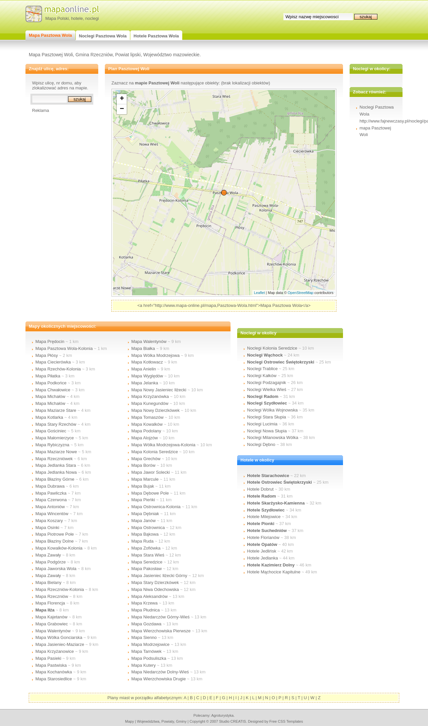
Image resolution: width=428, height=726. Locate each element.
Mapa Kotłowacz (147, 362)
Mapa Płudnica (145, 609)
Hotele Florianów (263, 537)
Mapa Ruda (142, 541)
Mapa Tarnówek (146, 651)
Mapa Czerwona (51, 499)
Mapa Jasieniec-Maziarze (59, 644)
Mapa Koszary (49, 520)
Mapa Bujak (142, 486)
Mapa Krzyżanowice (54, 651)
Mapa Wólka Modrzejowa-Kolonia (163, 444)
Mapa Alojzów (144, 437)
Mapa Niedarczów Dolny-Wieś (160, 671)
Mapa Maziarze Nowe (56, 451)
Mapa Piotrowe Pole (54, 534)
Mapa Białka (143, 348)
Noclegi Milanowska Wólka (272, 437)
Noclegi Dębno (261, 444)
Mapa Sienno (144, 637)
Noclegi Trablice (262, 368)
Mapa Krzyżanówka (150, 396)
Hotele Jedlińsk (261, 551)
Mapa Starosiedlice (53, 678)
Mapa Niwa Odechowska (155, 589)
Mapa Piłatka (47, 375)
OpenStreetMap (301, 293)
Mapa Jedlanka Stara (55, 465)
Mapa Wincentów (51, 513)
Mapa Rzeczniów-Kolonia (59, 589)
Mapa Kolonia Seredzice (154, 451)
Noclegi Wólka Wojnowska (272, 410)
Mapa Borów (143, 465)
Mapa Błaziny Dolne (54, 541)
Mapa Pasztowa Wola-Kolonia (64, 348)
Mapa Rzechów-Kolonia (58, 368)
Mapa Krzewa (144, 603)
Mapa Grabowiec (51, 623)
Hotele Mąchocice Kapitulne (273, 571)
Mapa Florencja (50, 603)
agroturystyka (222, 715)
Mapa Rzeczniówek (54, 458)
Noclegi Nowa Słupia (267, 430)
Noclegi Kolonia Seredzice (272, 348)
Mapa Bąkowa (144, 534)
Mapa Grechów (145, 458)
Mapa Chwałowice (52, 389)
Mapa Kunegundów (149, 403)
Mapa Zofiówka (145, 548)
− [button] (122, 109)
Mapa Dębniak (145, 513)
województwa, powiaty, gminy (162, 721)
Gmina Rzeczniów (93, 54)
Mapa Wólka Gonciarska (58, 637)
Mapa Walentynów (52, 630)
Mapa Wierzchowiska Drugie (158, 678)
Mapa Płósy (46, 355)
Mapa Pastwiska (51, 665)
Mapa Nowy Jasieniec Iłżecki (158, 389)
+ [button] (122, 99)
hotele (77, 18)
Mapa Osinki (47, 527)
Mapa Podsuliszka (148, 658)
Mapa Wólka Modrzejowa (155, 355)
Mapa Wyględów (147, 375)
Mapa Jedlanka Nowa (56, 472)
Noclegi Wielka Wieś (266, 389)
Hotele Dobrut (260, 489)
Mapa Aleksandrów (149, 596)
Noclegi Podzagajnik (266, 382)
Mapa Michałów (50, 396)
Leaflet (259, 293)
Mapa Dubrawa (49, 486)
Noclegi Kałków (262, 375)
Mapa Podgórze (50, 561)
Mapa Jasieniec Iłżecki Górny (159, 575)
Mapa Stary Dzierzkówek (155, 582)
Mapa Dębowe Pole (150, 493)
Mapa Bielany (48, 582)
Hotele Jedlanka (262, 558)
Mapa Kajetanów (51, 616)
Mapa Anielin (143, 368)
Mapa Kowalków (147, 424)
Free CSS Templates (286, 721)
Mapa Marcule (144, 479)
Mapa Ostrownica (148, 527)
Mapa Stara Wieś (147, 555)
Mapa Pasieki (48, 658)
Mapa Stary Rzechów (55, 424)
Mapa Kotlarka (49, 417)
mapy (129, 721)
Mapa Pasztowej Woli (51, 54)
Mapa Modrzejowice (150, 644)
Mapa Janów (143, 520)
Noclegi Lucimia (262, 423)
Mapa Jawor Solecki (150, 472)
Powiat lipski (128, 54)
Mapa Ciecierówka (53, 362)
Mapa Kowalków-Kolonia (58, 548)
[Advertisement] (58, 212)
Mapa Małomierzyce (54, 437)
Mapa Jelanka (144, 382)
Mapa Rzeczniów (51, 596)
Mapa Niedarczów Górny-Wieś (160, 616)
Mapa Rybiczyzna (52, 444)
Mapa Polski (57, 18)
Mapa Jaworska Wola (55, 568)
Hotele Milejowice (263, 516)
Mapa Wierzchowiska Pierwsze (161, 630)
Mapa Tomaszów (147, 417)
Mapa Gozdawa (146, 623)
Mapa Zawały (48, 555)
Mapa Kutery (143, 665)
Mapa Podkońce (50, 382)
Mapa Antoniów (50, 506)
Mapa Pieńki (143, 499)
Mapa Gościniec (50, 430)
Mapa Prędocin (49, 341)
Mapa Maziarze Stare (55, 410)
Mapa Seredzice (146, 561)
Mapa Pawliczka (50, 493)
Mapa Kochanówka (53, 671)
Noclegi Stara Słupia (266, 416)
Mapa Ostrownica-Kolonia (156, 506)
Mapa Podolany (146, 430)
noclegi (92, 18)
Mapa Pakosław (146, 568)
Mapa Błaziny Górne (54, 479)
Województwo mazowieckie (171, 54)
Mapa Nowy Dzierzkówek (155, 410)
